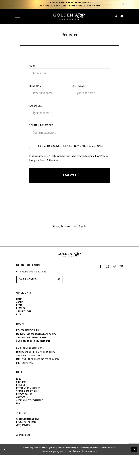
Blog (18, 314)
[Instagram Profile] (107, 266)
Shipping (21, 382)
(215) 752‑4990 (23, 425)
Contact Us (22, 397)
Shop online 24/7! (25, 363)
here (95, 451)
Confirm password (41, 125)
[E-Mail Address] (39, 279)
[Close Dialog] (4, 449)
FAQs (18, 379)
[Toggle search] (116, 16)
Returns (20, 385)
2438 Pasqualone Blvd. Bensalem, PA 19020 (28, 420)
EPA (18, 403)
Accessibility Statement (29, 400)
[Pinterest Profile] (122, 266)
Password (35, 105)
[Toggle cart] (122, 16)
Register (70, 175)
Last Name (78, 85)
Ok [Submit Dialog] (134, 449)
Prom (19, 305)
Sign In (82, 226)
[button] (18, 16)
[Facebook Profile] (101, 266)
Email (32, 66)
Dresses (20, 308)
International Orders (28, 388)
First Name (36, 85)
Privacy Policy (24, 394)
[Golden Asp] (69, 16)
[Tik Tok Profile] (114, 266)
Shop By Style (23, 311)
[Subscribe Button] (59, 279)
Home (19, 299)
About (19, 302)
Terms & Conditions (27, 391)
